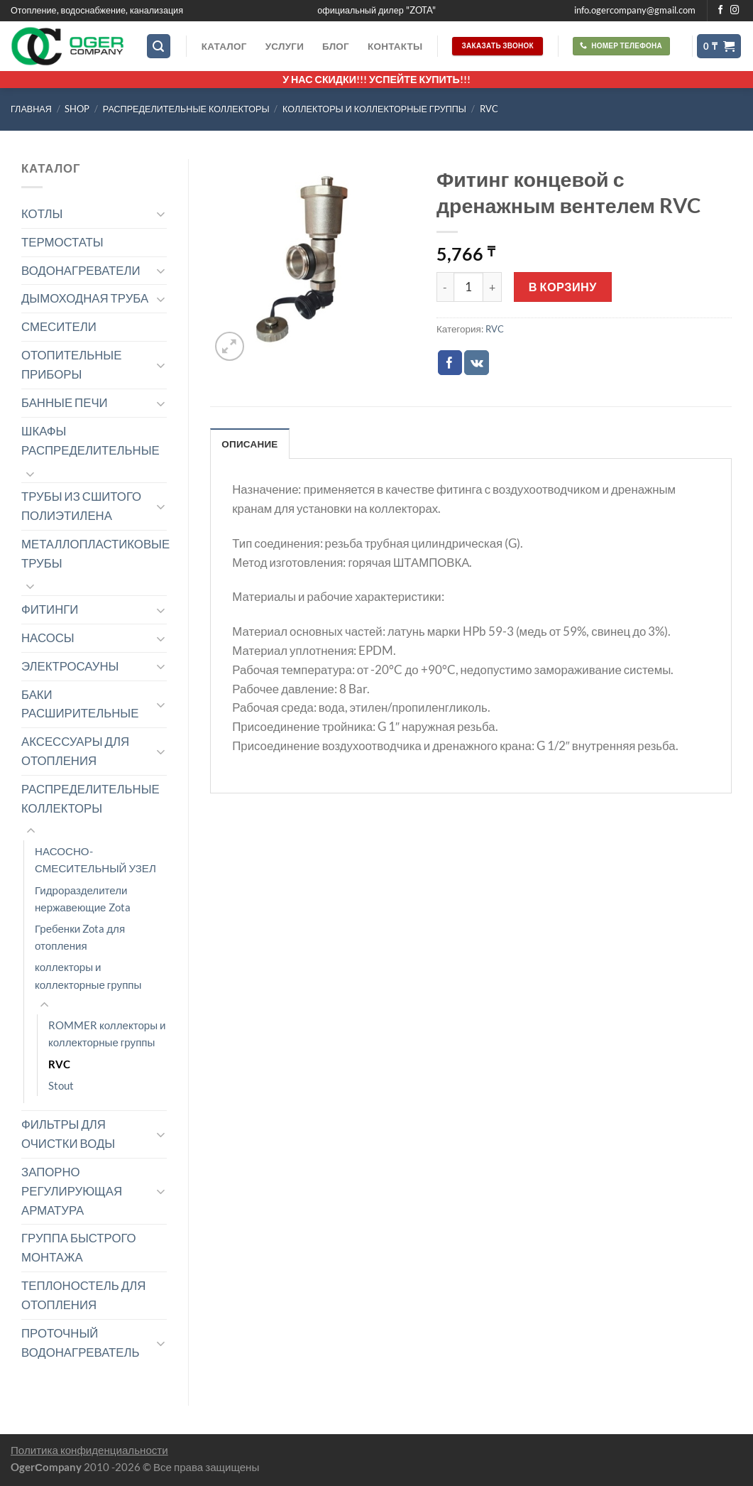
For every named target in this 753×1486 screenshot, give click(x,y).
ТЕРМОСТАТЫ (62, 241)
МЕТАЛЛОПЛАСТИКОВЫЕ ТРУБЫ (95, 553)
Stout (61, 1085)
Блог (335, 46)
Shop (77, 109)
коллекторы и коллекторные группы (374, 109)
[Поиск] (159, 46)
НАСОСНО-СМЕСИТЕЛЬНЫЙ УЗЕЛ (95, 859)
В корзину (563, 286)
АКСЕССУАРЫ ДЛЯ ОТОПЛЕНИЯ (75, 751)
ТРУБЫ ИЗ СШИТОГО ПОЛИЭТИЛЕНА (81, 506)
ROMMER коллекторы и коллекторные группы (107, 1033)
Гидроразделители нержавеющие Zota (83, 898)
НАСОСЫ (48, 637)
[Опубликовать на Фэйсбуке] (450, 362)
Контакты (395, 46)
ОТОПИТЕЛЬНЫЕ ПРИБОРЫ (71, 364)
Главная (31, 109)
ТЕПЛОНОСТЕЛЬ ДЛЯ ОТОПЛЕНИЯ (83, 1295)
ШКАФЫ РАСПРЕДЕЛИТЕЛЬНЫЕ (90, 440)
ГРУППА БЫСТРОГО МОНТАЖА (78, 1247)
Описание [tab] (249, 444)
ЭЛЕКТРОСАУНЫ (70, 665)
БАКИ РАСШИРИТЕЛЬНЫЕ (79, 704)
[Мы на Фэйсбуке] (720, 11)
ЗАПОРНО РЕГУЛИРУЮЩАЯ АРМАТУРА (71, 1190)
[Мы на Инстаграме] (735, 11)
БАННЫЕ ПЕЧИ (64, 402)
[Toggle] (161, 213)
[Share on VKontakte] (476, 362)
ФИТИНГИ (49, 609)
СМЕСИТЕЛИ (59, 326)
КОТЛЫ (41, 213)
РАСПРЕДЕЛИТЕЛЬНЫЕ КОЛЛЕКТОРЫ (186, 109)
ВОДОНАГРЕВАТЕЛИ (81, 270)
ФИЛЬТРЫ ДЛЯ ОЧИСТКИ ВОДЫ (68, 1134)
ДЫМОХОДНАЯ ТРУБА (84, 298)
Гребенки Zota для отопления (80, 937)
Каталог (224, 46)
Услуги (284, 46)
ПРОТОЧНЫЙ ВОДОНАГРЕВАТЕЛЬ (80, 1342)
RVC (489, 109)
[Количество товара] (468, 287)
